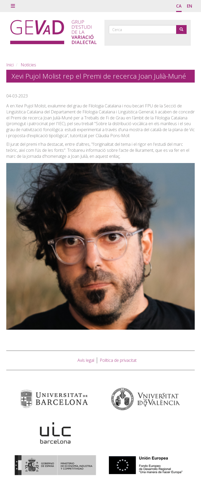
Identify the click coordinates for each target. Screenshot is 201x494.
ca (179, 6)
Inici (10, 65)
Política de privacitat (118, 360)
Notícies (28, 65)
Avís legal (85, 360)
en (189, 6)
